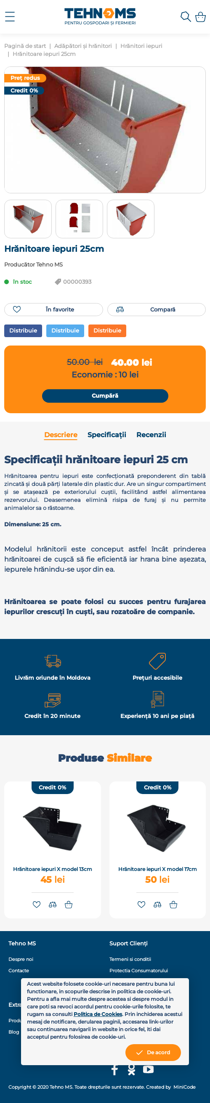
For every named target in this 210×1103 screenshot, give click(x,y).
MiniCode (184, 1087)
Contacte (18, 971)
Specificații (107, 435)
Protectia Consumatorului (138, 971)
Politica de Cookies (98, 1014)
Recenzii (151, 435)
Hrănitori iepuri (141, 46)
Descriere (60, 435)
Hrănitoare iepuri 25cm (44, 54)
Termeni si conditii (130, 959)
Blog (13, 1032)
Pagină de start (25, 46)
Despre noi (20, 959)
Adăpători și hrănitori (83, 46)
